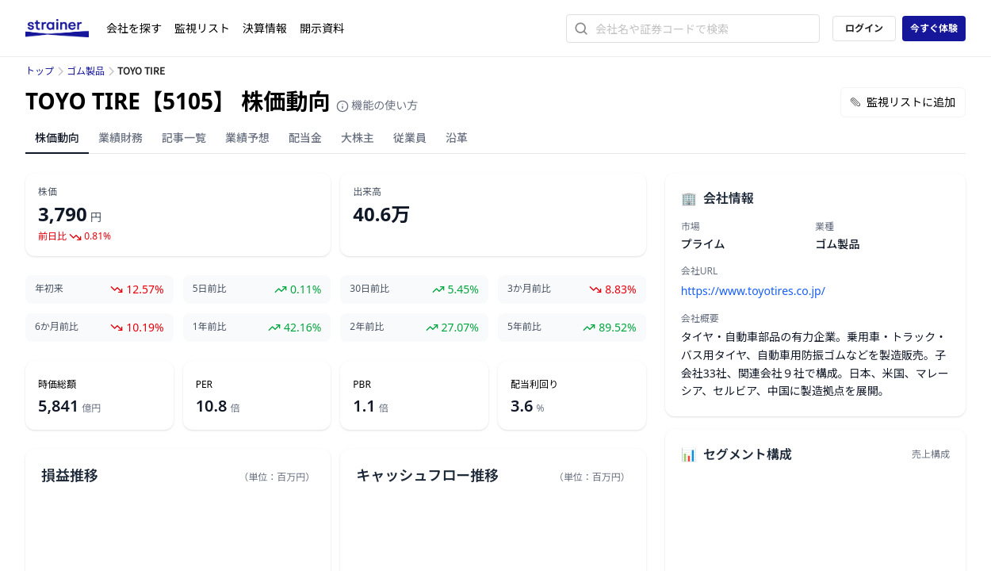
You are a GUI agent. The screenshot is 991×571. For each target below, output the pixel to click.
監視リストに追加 (903, 101)
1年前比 (210, 326)
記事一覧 (184, 137)
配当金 (305, 137)
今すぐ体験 (934, 28)
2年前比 (367, 326)
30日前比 (369, 288)
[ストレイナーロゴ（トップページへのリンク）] (65, 28)
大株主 (357, 137)
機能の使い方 (377, 105)
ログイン (864, 28)
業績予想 (247, 137)
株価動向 (57, 137)
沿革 (457, 137)
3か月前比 (529, 288)
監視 (202, 28)
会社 (134, 28)
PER (204, 384)
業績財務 (120, 137)
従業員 (410, 137)
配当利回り (534, 384)
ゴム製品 (86, 71)
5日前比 (210, 288)
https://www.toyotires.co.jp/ (753, 290)
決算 (265, 28)
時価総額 (57, 384)
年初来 (49, 288)
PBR (362, 384)
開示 (322, 28)
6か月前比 (56, 326)
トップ (39, 71)
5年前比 (524, 326)
